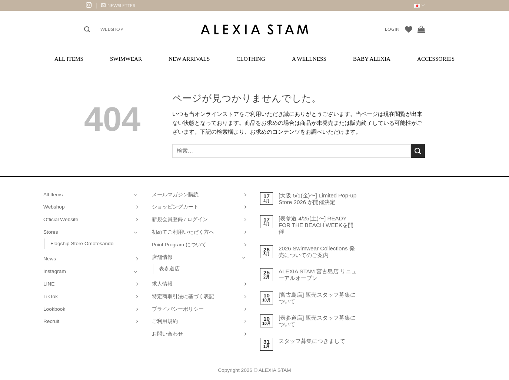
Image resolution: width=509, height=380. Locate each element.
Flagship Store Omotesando (81, 243)
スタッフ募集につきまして (312, 341)
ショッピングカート (175, 207)
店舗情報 (162, 257)
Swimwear (126, 59)
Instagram (54, 271)
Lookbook (54, 309)
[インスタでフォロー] (89, 5)
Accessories (436, 59)
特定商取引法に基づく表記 (183, 296)
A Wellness (309, 59)
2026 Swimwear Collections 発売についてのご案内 (317, 251)
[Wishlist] (408, 29)
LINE (48, 284)
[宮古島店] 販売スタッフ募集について (317, 297)
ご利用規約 (165, 321)
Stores (50, 232)
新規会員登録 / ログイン (180, 219)
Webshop (111, 29)
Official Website (60, 219)
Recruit (51, 321)
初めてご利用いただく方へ (183, 232)
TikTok (50, 296)
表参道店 (169, 268)
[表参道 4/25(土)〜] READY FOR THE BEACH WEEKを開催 (316, 225)
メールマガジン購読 (175, 194)
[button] (118, 5)
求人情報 (162, 284)
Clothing (250, 59)
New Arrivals (189, 59)
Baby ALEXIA (371, 59)
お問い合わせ (167, 334)
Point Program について (179, 244)
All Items (68, 59)
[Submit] (418, 150)
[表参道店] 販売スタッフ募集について (317, 320)
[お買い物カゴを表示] (421, 29)
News (49, 258)
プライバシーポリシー (178, 309)
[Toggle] (135, 195)
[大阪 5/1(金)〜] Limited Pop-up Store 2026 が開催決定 (317, 198)
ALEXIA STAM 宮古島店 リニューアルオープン (318, 274)
